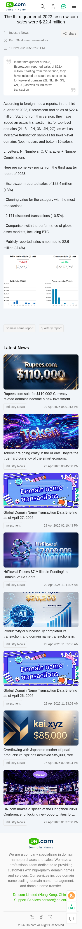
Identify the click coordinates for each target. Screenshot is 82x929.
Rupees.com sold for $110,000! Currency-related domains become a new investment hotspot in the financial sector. (36, 397)
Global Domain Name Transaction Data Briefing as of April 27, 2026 (40, 515)
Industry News (15, 407)
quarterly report (51, 328)
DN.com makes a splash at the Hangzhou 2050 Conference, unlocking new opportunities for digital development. (40, 812)
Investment (12, 525)
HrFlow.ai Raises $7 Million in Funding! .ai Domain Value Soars (35, 574)
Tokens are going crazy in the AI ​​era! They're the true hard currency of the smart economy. (41, 455)
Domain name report (19, 328)
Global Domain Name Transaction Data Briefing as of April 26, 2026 (40, 693)
